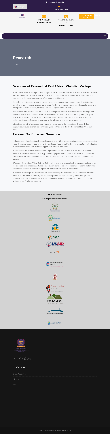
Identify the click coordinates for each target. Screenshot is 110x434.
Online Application (19, 374)
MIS (66, 10)
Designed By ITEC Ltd (64, 430)
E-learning (16, 379)
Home (15, 64)
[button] (20, 6)
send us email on (44, 20)
